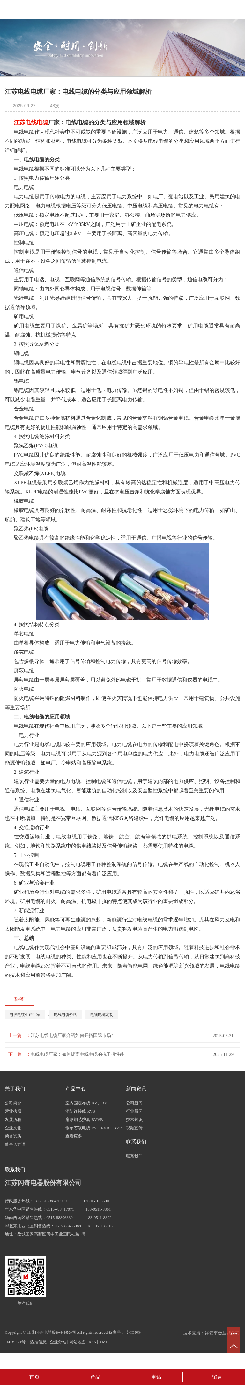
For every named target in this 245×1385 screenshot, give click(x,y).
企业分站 (58, 1342)
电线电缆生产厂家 (25, 1014)
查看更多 (73, 1136)
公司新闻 (134, 1103)
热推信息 (38, 1342)
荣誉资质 (13, 1136)
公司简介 (13, 1103)
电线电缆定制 (101, 1014)
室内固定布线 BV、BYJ (86, 1103)
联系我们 (134, 1156)
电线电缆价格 (65, 1014)
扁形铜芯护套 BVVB (84, 1119)
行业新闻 (134, 1111)
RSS (92, 1342)
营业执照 (13, 1111)
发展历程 (13, 1119)
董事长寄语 (15, 1144)
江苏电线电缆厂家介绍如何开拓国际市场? (72, 1035)
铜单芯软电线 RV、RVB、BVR (93, 1127)
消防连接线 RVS (80, 1111)
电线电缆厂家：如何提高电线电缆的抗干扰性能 (77, 1054)
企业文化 (13, 1127)
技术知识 (134, 1119)
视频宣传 (134, 1127)
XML (103, 1342)
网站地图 (77, 1342)
